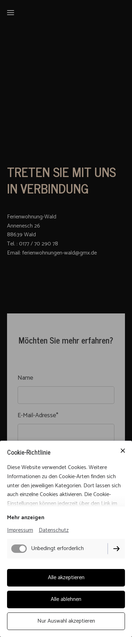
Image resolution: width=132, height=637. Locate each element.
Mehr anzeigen (25, 517)
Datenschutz (54, 530)
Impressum (20, 530)
